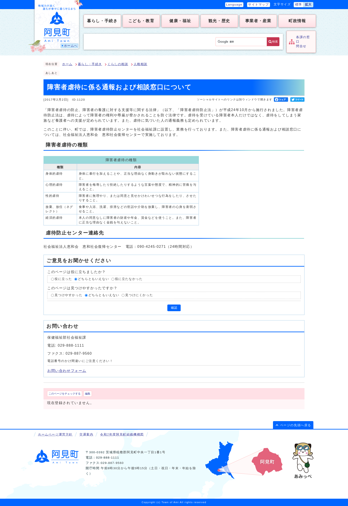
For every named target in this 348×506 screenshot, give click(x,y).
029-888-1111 (107, 457)
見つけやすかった (68, 295)
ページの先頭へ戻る (295, 425)
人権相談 (140, 64)
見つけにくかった (139, 295)
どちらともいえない (93, 279)
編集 (87, 393)
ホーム (67, 64)
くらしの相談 (117, 64)
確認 (174, 307)
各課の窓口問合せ (303, 41)
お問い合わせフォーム (66, 371)
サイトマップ (258, 4)
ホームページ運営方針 (55, 434)
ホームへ (71, 45)
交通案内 (86, 434)
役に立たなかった (129, 279)
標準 (298, 4)
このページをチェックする (65, 393)
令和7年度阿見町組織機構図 (122, 434)
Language (234, 4)
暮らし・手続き (90, 64)
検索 (275, 41)
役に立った (63, 279)
